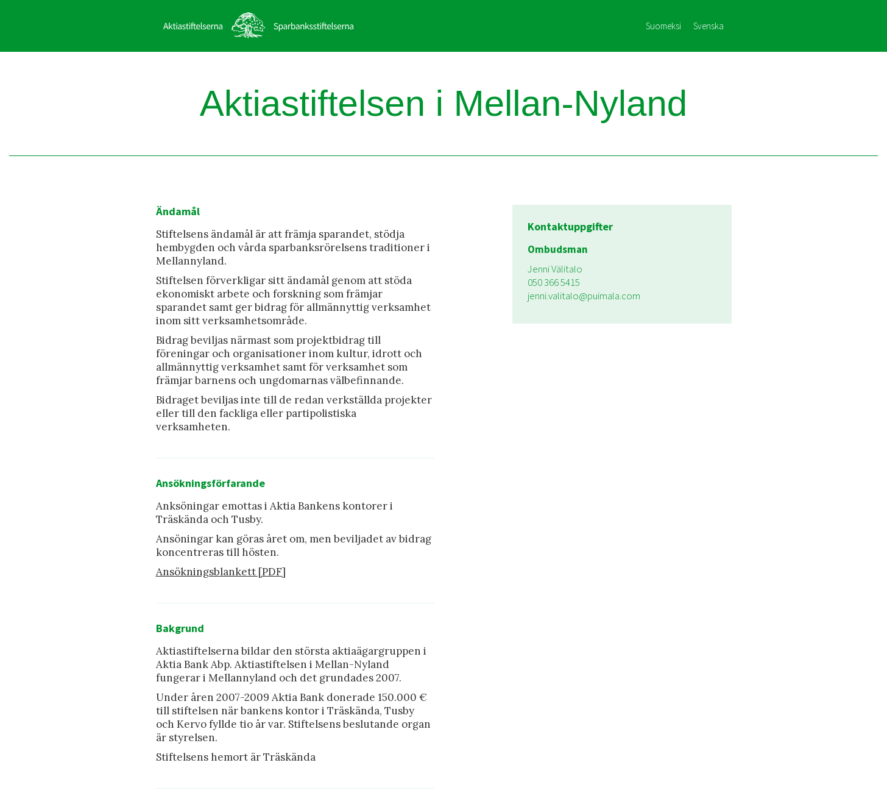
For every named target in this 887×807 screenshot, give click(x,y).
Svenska (708, 26)
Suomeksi (663, 26)
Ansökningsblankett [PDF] (221, 571)
